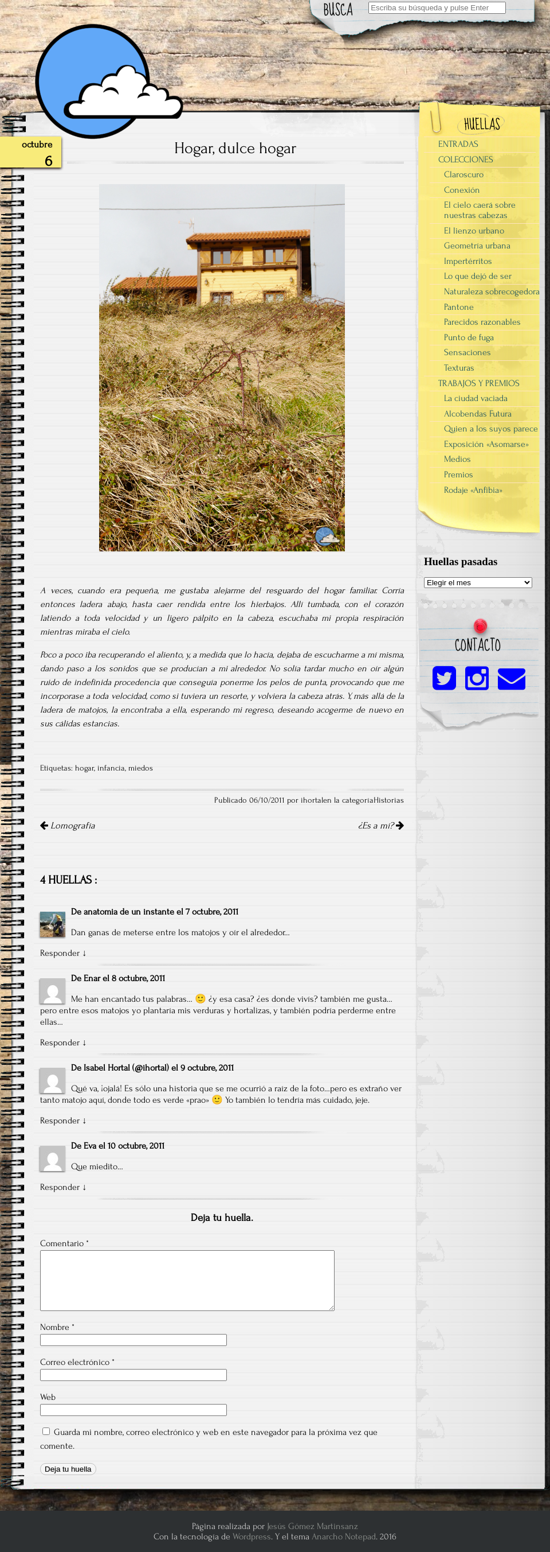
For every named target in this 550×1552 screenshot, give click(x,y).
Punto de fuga (469, 337)
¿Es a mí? (381, 825)
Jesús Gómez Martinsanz (312, 1526)
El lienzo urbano (474, 230)
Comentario (64, 1243)
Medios (457, 459)
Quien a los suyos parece (491, 428)
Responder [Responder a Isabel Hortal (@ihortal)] (60, 1120)
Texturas (459, 368)
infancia (111, 768)
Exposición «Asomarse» (486, 444)
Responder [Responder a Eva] (60, 1187)
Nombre (57, 1327)
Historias (389, 800)
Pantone (459, 307)
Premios (458, 474)
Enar (92, 978)
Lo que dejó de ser (478, 276)
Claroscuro (464, 174)
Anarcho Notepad (344, 1536)
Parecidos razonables (482, 322)
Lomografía (67, 825)
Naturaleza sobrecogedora (492, 291)
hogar (84, 768)
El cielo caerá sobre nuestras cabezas (480, 210)
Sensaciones (467, 352)
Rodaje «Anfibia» (473, 490)
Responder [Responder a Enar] (60, 1042)
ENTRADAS (458, 144)
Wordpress (252, 1536)
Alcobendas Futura (478, 414)
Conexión (462, 190)
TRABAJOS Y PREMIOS (479, 383)
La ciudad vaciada (476, 398)
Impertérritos (468, 261)
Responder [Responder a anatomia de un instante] (60, 953)
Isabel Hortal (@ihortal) (126, 1068)
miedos (140, 768)
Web (48, 1397)
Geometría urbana (477, 245)
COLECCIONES (465, 159)
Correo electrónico (77, 1362)
